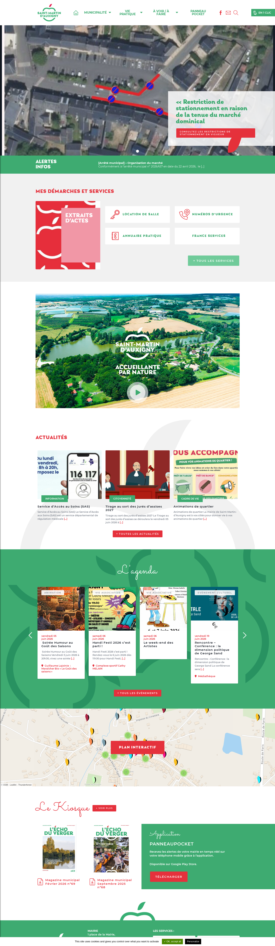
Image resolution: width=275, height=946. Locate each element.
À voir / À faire (165, 12)
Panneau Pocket (198, 12)
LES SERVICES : (163, 931)
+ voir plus (104, 826)
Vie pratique (131, 12)
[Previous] (31, 653)
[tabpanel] (137, 78)
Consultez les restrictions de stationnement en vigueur (205, 133)
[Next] (244, 653)
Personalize (193, 941)
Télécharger (168, 895)
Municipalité (97, 12)
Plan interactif (137, 765)
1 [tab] (138, 152)
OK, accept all (172, 941)
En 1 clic (264, 12)
